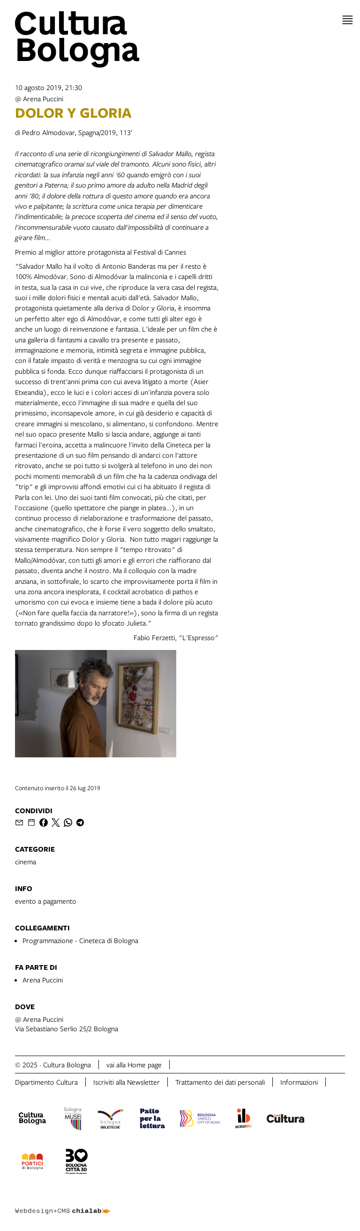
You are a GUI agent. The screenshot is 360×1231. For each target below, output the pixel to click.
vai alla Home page (134, 1064)
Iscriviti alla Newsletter (126, 1082)
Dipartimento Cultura (46, 1082)
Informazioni (299, 1082)
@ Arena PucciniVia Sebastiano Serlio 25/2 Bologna (66, 1023)
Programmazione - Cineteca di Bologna (80, 940)
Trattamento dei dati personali (220, 1082)
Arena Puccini (42, 979)
